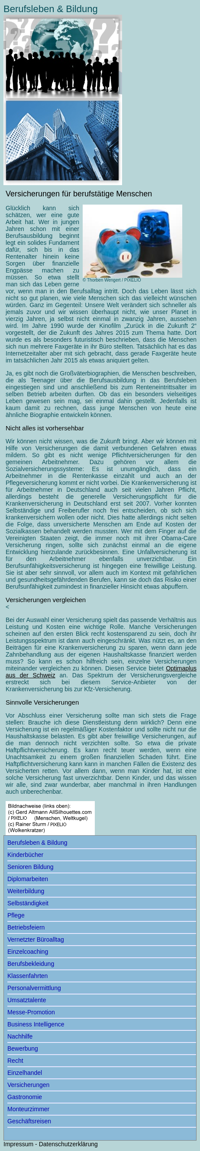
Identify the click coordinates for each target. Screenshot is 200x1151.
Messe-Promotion (31, 1012)
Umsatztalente (26, 1000)
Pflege (16, 915)
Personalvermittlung (34, 987)
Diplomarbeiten (27, 878)
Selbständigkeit (27, 903)
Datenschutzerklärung (68, 1144)
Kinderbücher (25, 854)
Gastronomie (24, 1096)
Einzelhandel (24, 1072)
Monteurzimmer (28, 1109)
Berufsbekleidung (30, 963)
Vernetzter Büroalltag (35, 939)
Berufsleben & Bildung (37, 842)
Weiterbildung (25, 891)
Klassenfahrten (27, 975)
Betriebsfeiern (26, 927)
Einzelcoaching (27, 951)
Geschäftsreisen (29, 1121)
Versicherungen (28, 1084)
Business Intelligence (36, 1024)
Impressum (18, 1144)
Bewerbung (22, 1048)
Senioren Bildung (30, 866)
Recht (15, 1060)
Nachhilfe (19, 1036)
